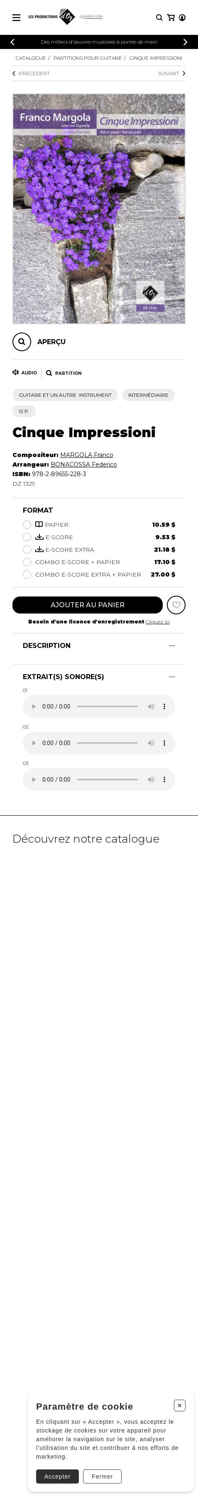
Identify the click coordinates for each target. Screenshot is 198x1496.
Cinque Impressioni (156, 58)
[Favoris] (176, 605)
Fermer (102, 1476)
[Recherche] (159, 18)
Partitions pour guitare (88, 58)
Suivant (172, 73)
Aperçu (51, 342)
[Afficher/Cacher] (172, 645)
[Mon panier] (171, 18)
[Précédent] (12, 42)
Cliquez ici (158, 621)
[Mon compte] (182, 18)
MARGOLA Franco (86, 455)
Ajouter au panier (88, 605)
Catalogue (31, 58)
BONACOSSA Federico (84, 464)
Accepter (57, 1476)
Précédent (31, 73)
